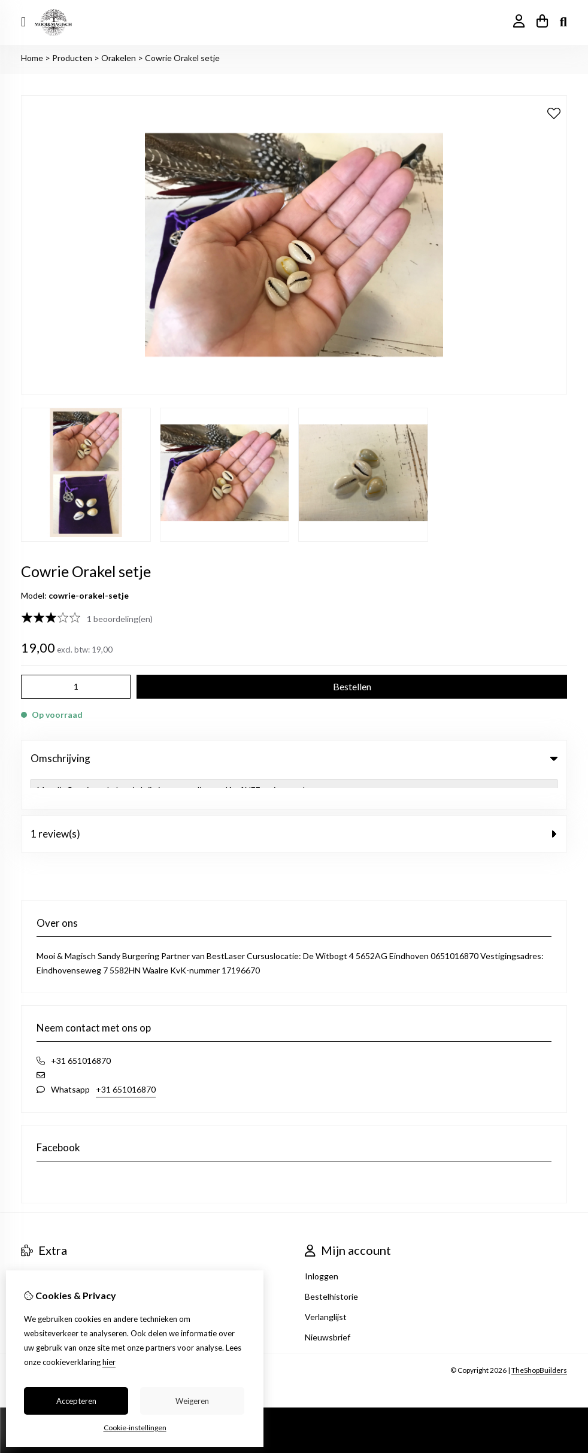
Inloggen (321, 1244)
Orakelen (118, 58)
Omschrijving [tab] (294, 758)
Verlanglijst (326, 1284)
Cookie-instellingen (135, 1427)
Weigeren (192, 1401)
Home (32, 58)
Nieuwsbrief (327, 1305)
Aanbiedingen (47, 1244)
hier (109, 1362)
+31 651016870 (126, 1057)
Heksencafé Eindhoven (64, 1264)
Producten (72, 58)
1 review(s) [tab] (294, 801)
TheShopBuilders (539, 1337)
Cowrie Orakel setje (182, 58)
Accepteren (76, 1401)
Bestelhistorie (331, 1264)
